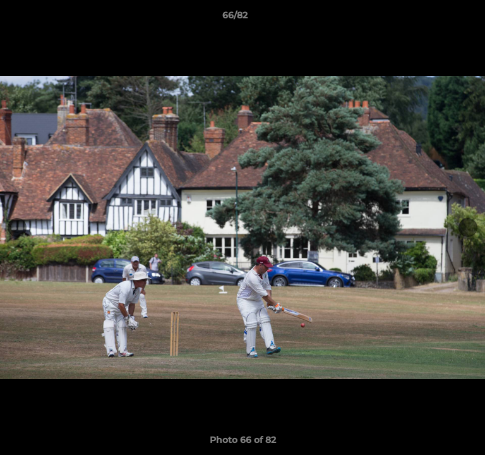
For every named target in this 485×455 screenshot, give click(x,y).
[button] (439, 18)
